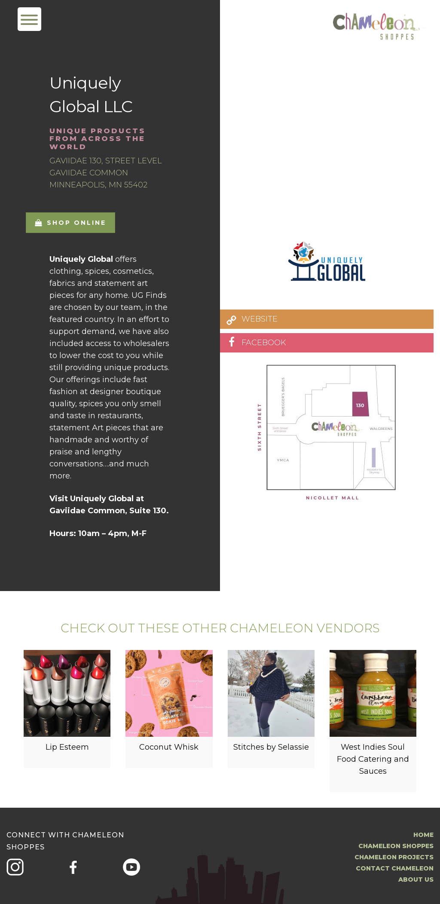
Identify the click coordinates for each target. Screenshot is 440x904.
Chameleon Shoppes (396, 846)
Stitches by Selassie (271, 747)
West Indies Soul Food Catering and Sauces (373, 759)
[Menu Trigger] (29, 19)
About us (416, 879)
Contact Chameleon (395, 868)
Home (423, 835)
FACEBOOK (263, 342)
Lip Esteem (67, 747)
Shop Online (70, 223)
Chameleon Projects (394, 857)
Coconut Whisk (169, 747)
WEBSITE (259, 319)
